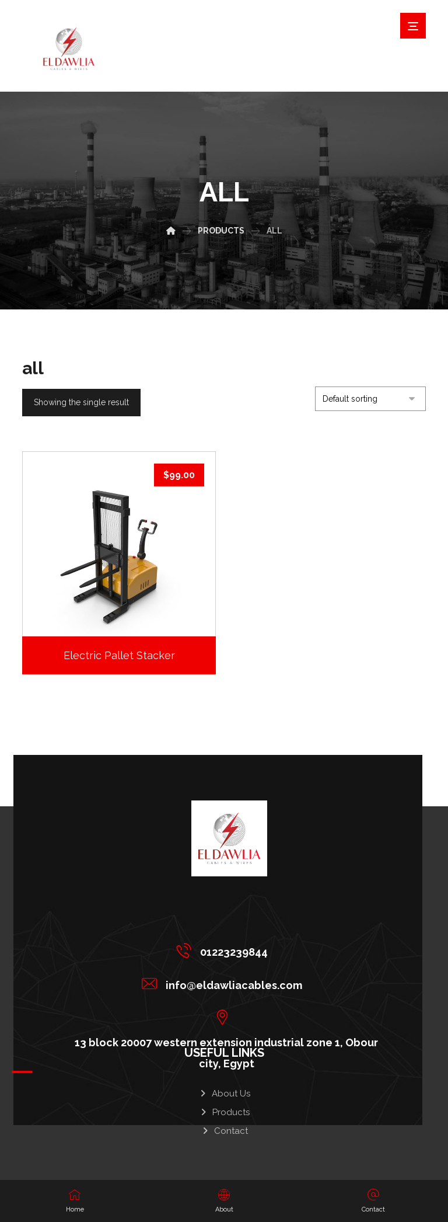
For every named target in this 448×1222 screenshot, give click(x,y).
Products (224, 1108)
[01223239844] (225, 950)
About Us (224, 1089)
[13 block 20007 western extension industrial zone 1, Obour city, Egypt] (225, 1016)
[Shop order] (370, 398)
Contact (224, 1127)
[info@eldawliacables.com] (225, 983)
